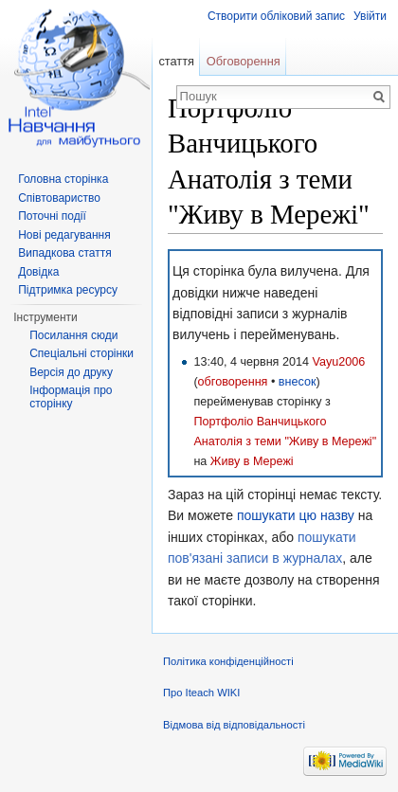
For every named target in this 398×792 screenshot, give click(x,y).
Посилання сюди (73, 335)
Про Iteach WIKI (201, 692)
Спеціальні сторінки (81, 353)
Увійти (370, 16)
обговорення (233, 381)
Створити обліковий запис (276, 16)
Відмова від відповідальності (234, 724)
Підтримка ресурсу (68, 290)
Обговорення (243, 61)
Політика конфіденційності (228, 661)
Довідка (38, 272)
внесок (298, 381)
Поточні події (52, 216)
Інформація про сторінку (70, 397)
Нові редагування (64, 235)
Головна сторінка (63, 179)
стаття (176, 61)
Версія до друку (71, 372)
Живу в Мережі (252, 461)
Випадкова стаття (64, 253)
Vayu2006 (338, 362)
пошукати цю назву (295, 515)
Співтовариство (59, 198)
